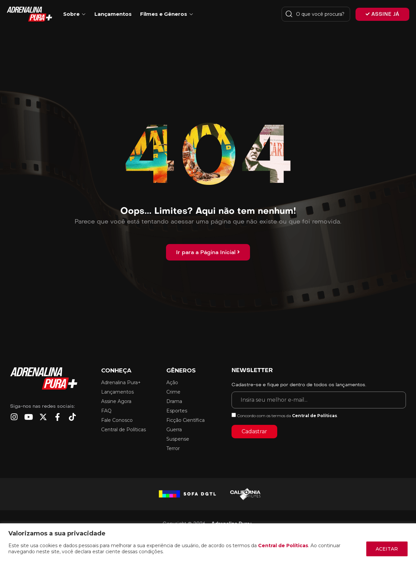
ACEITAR (387, 549)
